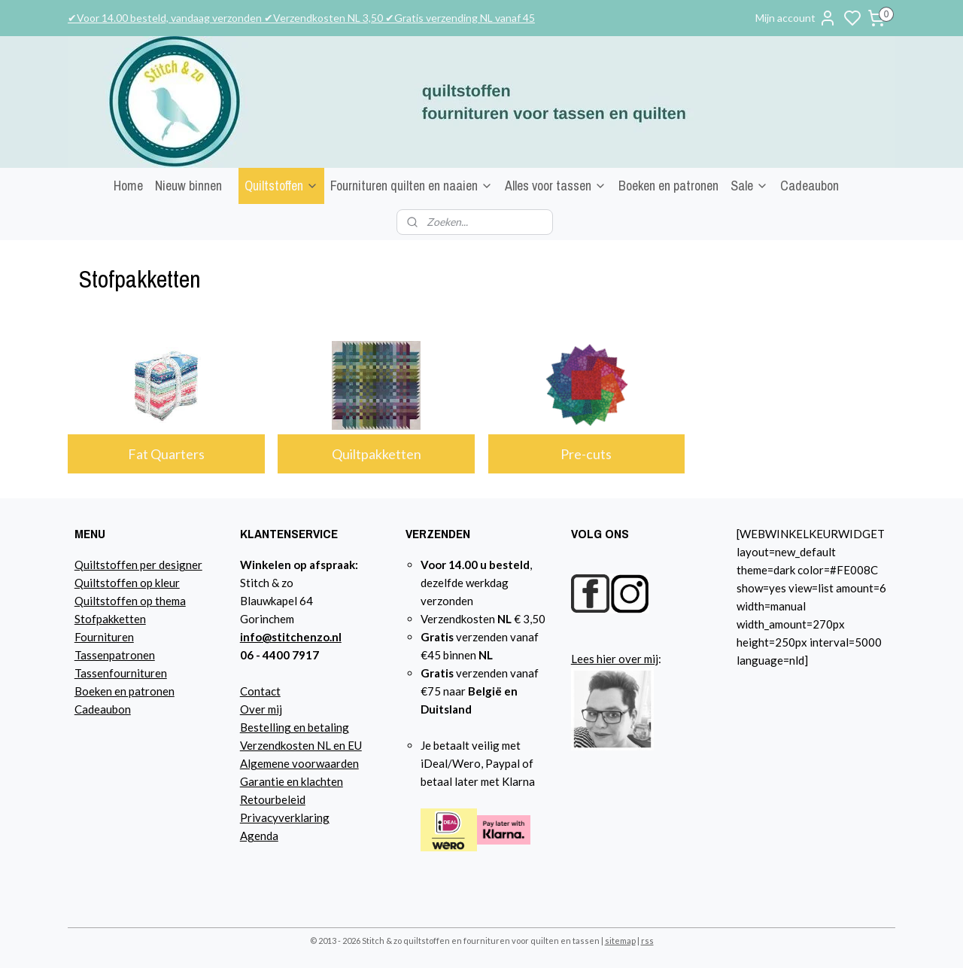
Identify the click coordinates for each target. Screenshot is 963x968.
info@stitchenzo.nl (291, 637)
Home (128, 185)
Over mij (261, 709)
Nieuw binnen (188, 185)
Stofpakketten (110, 619)
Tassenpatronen (114, 655)
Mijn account (796, 18)
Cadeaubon (809, 185)
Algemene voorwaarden (299, 763)
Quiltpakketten (376, 454)
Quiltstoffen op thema (130, 600)
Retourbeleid (272, 799)
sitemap (620, 940)
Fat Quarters (166, 454)
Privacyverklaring (285, 817)
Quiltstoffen (281, 185)
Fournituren (104, 637)
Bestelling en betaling (294, 727)
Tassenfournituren (120, 673)
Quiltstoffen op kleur (127, 582)
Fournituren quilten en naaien (411, 185)
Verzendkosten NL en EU (301, 745)
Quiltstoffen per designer (138, 564)
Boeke (90, 691)
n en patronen (140, 691)
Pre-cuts (586, 454)
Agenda (259, 835)
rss (647, 940)
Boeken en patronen (668, 185)
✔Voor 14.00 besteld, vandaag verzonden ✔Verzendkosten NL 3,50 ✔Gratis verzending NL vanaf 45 (301, 17)
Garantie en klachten (291, 781)
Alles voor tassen (555, 185)
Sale (749, 185)
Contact (260, 691)
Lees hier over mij (614, 658)
